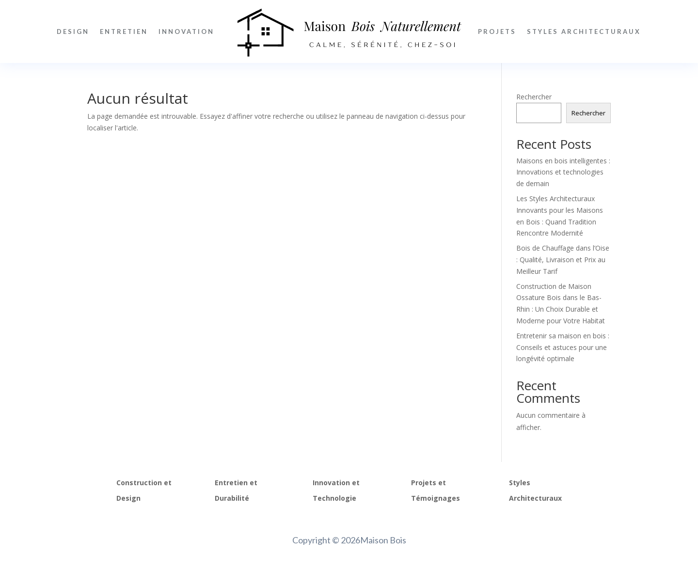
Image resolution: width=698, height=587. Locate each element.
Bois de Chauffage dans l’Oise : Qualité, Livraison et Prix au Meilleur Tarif (562, 259)
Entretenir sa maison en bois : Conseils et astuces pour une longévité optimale (562, 347)
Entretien (124, 31)
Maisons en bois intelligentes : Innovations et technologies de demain (563, 172)
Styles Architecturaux (584, 31)
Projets (497, 31)
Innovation (186, 31)
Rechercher (534, 96)
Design (73, 31)
